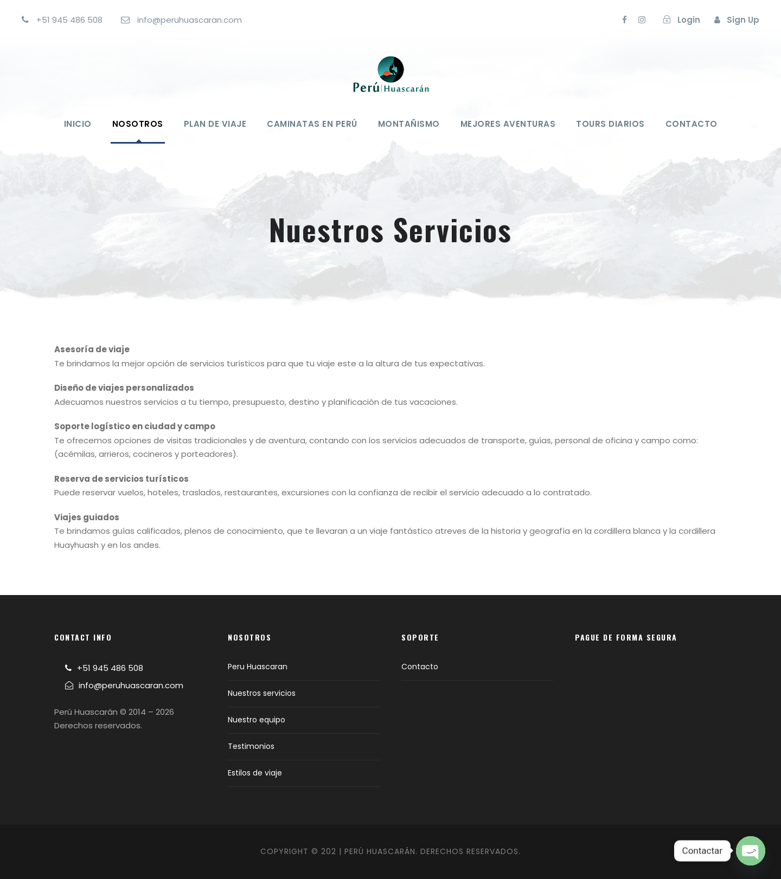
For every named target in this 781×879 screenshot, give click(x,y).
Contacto (691, 124)
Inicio (78, 124)
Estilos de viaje (255, 772)
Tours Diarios (610, 124)
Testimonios (251, 746)
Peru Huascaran (257, 666)
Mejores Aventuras (508, 124)
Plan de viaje (215, 124)
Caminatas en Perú (312, 124)
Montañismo (409, 124)
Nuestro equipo (256, 719)
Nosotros (137, 124)
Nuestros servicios (262, 693)
